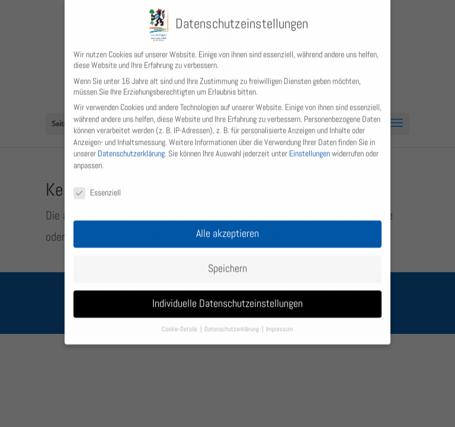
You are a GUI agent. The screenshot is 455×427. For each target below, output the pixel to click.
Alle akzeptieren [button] (227, 227)
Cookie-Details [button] (180, 323)
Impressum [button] (279, 323)
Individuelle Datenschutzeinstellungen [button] (227, 297)
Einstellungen (309, 147)
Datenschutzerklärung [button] (232, 323)
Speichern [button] (227, 262)
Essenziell (97, 186)
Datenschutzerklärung (131, 147)
